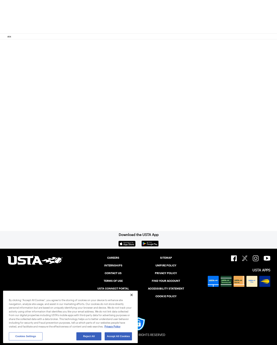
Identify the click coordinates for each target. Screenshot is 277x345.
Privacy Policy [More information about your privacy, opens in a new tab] (112, 326)
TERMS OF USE (113, 281)
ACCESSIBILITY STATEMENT (166, 289)
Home (32, 191)
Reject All (89, 336)
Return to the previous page (54, 144)
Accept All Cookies (118, 336)
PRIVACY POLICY (166, 273)
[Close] (131, 295)
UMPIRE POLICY (165, 265)
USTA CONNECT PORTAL (113, 289)
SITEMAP (166, 258)
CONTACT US (113, 273)
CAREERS (113, 258)
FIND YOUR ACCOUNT (166, 281)
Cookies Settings (25, 336)
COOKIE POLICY (166, 296)
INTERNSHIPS (113, 265)
